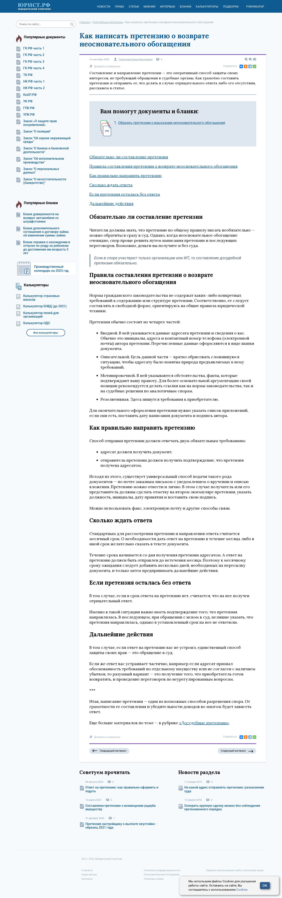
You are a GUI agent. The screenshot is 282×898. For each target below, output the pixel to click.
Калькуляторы (207, 6)
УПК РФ (25, 114)
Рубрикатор (255, 6)
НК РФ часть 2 (30, 88)
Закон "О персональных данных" (37, 170)
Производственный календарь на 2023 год (51, 269)
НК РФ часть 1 (30, 81)
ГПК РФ (25, 108)
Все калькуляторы (45, 332)
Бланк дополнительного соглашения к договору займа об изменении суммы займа (42, 232)
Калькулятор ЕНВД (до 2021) (41, 306)
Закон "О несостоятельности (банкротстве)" (41, 181)
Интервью (167, 6)
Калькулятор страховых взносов (38, 297)
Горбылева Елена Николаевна (136, 59)
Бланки (185, 6)
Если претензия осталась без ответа (124, 194)
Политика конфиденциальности (162, 870)
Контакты (87, 879)
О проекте (87, 870)
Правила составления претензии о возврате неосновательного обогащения (163, 166)
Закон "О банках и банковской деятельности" (42, 150)
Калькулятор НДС (33, 323)
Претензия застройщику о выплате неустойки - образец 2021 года (120, 825)
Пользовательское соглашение (161, 874)
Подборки (231, 6)
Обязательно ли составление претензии (128, 156)
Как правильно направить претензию (125, 175)
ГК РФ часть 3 (30, 61)
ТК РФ (24, 75)
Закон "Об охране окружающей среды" (43, 140)
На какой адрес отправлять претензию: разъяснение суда (224, 789)
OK (265, 885)
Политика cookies (154, 879)
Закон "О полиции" (33, 131)
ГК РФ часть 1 (30, 48)
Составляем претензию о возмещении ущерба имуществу (120, 807)
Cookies (241, 889)
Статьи (134, 6)
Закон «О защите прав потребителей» (36, 123)
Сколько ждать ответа (110, 184)
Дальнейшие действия (111, 203)
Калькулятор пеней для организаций (37, 314)
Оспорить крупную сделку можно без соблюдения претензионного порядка (222, 807)
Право (119, 6)
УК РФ (24, 101)
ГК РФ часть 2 (30, 55)
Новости (103, 6)
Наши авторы (89, 874)
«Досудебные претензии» (204, 722)
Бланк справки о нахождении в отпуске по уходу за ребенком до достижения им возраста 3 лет (43, 247)
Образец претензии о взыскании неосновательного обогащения (171, 123)
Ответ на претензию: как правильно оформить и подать (121, 789)
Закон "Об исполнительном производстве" (40, 160)
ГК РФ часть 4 (30, 68)
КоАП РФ (26, 95)
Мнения (149, 6)
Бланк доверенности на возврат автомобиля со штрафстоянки (37, 217)
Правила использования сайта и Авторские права (235, 870)
